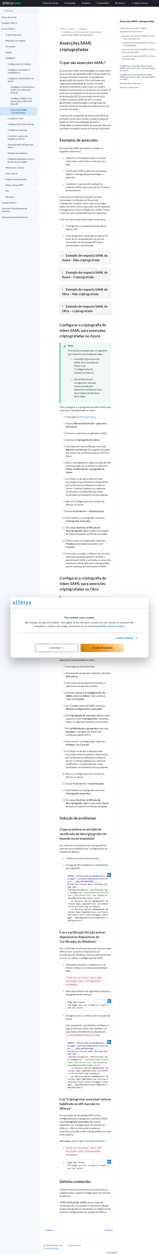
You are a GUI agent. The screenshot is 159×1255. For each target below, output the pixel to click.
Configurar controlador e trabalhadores (19, 71)
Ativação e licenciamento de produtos (18, 209)
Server (72, 29)
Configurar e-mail (15, 118)
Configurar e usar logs (17, 130)
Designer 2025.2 (18, 23)
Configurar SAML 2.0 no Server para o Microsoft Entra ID (21, 101)
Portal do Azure (88, 416)
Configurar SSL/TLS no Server (21, 124)
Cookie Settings (125, 638)
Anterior (49, 1230)
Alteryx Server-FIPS (20, 185)
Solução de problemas (18, 153)
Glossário (10, 197)
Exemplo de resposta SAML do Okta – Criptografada (139, 57)
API (20, 191)
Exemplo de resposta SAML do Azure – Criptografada (138, 44)
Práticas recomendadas (20, 179)
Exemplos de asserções (131, 31)
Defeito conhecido (129, 87)
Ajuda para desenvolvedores (18, 217)
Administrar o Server (20, 167)
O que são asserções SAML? (133, 28)
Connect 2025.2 (18, 202)
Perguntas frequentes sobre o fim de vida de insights (21, 160)
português (113, 1252)
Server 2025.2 (18, 29)
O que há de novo (13, 35)
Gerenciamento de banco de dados (21, 146)
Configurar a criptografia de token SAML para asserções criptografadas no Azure (137, 68)
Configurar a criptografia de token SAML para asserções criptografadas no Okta (137, 76)
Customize (56, 647)
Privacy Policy (116, 626)
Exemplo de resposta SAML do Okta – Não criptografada (139, 50)
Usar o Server (20, 173)
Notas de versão (9, 17)
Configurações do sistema (21, 64)
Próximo (109, 1230)
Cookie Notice (74, 1245)
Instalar (20, 52)
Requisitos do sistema (15, 40)
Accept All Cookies (102, 647)
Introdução (11, 46)
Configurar (20, 58)
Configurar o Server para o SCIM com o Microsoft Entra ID (23, 90)
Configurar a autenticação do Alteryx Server (82, 32)
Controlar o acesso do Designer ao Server (18, 137)
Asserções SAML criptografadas (19, 111)
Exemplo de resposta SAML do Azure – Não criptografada (138, 37)
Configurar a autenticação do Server (21, 79)
